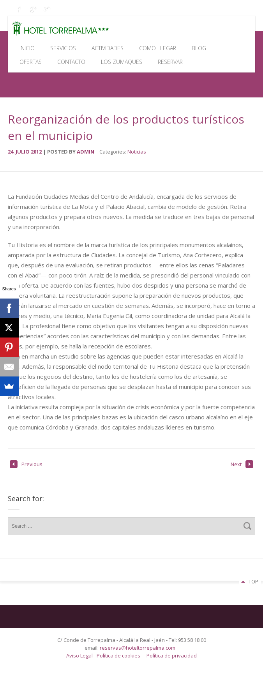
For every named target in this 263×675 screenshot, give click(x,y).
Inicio (27, 48)
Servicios (63, 48)
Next (242, 464)
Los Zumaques (121, 61)
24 (12, 151)
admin (85, 151)
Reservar (170, 61)
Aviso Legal (80, 655)
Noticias (136, 151)
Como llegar (157, 48)
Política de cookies (118, 655)
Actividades (108, 48)
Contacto (71, 61)
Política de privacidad (172, 655)
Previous (26, 464)
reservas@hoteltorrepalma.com (138, 647)
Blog (199, 48)
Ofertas (30, 61)
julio (23, 151)
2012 (37, 151)
